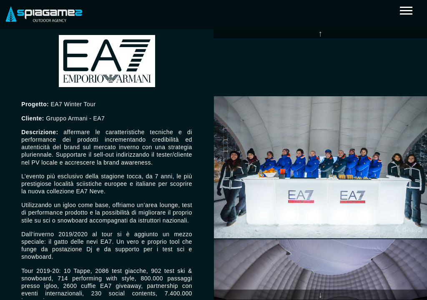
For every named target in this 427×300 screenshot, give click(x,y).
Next (320, 295)
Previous (320, 33)
